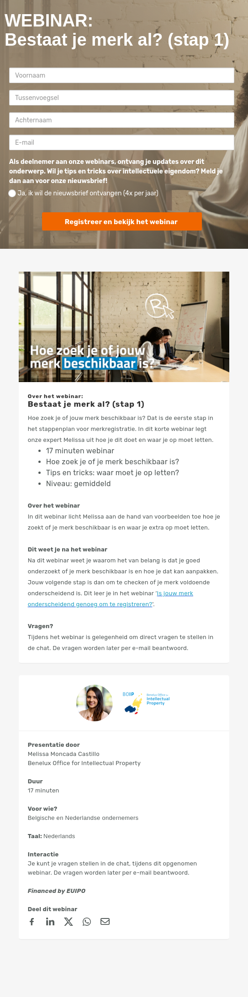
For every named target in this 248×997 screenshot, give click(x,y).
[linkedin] (50, 923)
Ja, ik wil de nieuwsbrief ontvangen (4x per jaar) (83, 193)
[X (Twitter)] (68, 923)
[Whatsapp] (86, 923)
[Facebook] (31, 923)
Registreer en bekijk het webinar (121, 222)
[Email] (105, 923)
